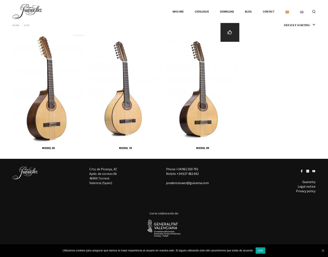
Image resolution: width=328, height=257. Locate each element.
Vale (260, 250)
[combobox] (291, 25)
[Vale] (323, 250)
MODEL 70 (125, 148)
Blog (248, 11)
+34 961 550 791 (187, 169)
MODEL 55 (48, 148)
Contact (268, 11)
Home (16, 25)
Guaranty (308, 182)
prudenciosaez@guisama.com (187, 183)
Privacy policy (305, 191)
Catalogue (202, 11)
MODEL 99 (202, 148)
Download (227, 11)
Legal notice (306, 186)
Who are (178, 11)
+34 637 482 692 (188, 174)
